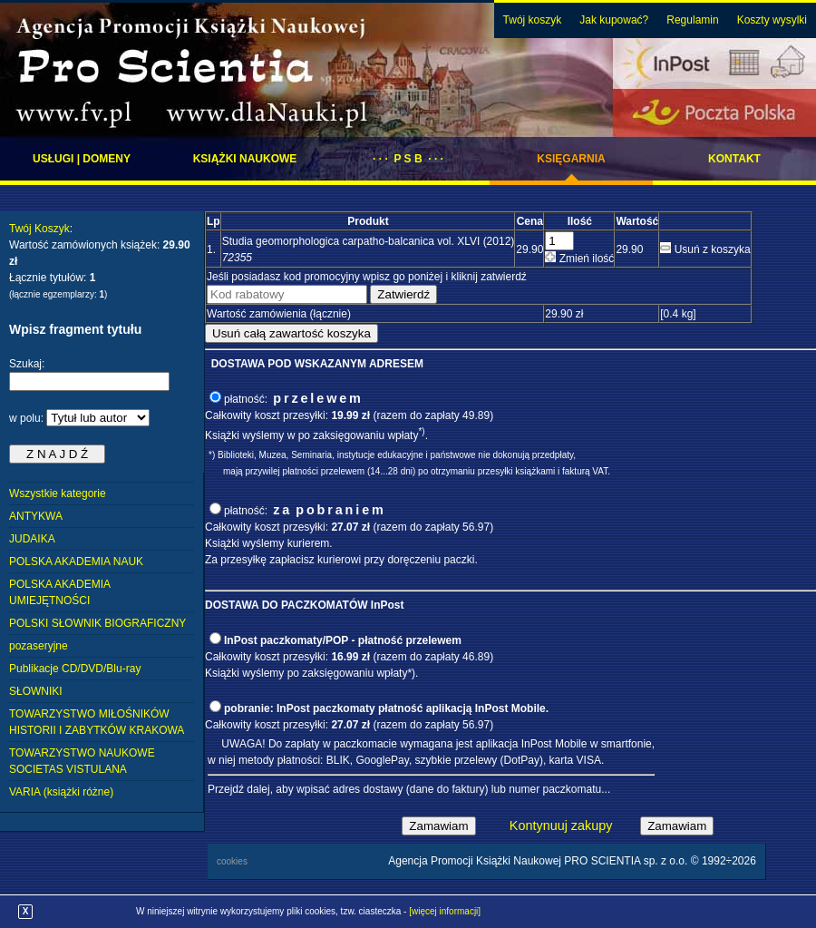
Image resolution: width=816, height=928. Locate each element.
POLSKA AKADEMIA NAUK (76, 561)
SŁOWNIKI (36, 691)
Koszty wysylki (772, 20)
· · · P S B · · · (408, 158)
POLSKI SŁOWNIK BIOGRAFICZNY (97, 623)
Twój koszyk (532, 20)
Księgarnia (571, 158)
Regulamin (692, 20)
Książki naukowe (245, 158)
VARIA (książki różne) (61, 792)
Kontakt (734, 158)
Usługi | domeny (82, 158)
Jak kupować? (613, 20)
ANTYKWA (36, 516)
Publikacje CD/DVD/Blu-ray (75, 668)
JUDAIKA (32, 538)
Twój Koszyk (39, 228)
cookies (232, 861)
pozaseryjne (38, 646)
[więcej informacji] (445, 911)
